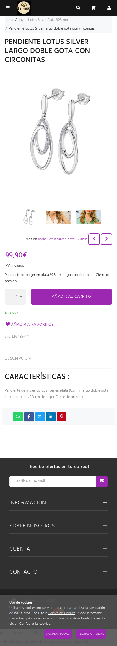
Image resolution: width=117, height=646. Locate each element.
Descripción (18, 358)
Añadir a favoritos (29, 324)
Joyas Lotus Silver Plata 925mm (62, 239)
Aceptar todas (58, 633)
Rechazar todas (91, 633)
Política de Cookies (61, 613)
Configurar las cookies (34, 624)
